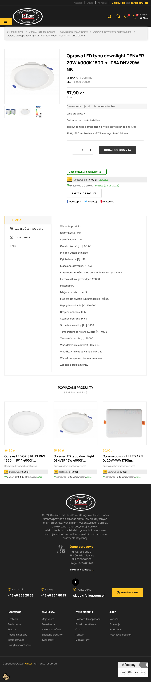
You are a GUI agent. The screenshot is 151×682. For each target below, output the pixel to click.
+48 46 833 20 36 (21, 595)
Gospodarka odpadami (88, 619)
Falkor (29, 663)
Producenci (115, 629)
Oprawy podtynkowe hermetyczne (20, 465)
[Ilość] (82, 150)
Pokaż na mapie (129, 592)
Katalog (78, 2)
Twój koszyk (48, 639)
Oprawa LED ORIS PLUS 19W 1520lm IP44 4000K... (24, 458)
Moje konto (48, 619)
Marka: (71, 77)
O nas (90, 2)
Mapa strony (83, 639)
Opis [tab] (15, 220)
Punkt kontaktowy (86, 624)
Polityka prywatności (19, 645)
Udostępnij (75, 201)
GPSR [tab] (13, 246)
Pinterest (108, 201)
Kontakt (102, 2)
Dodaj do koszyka (117, 150)
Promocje (114, 624)
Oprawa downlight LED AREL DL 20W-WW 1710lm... (123, 458)
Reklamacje (14, 624)
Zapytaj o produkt (84, 193)
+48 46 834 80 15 (53, 595)
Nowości (114, 619)
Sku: (69, 81)
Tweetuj (92, 201)
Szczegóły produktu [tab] (26, 228)
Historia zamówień (52, 629)
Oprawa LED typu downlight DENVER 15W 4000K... (74, 458)
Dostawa (13, 619)
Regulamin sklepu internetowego (17, 637)
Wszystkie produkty (120, 634)
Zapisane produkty (52, 634)
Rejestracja (48, 624)
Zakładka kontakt (80, 569)
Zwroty (12, 629)
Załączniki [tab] (20, 237)
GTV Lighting (84, 77)
